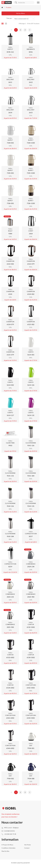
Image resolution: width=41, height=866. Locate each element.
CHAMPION (10, 261)
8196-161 (10, 52)
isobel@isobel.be (9, 831)
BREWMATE (31, 49)
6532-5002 (31, 627)
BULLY (10, 231)
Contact (27, 848)
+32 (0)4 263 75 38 (10, 834)
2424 (31, 234)
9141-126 (30, 445)
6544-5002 (31, 718)
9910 (10, 445)
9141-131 (10, 476)
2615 (31, 112)
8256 (31, 52)
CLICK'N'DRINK (31, 443)
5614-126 (30, 385)
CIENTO (30, 352)
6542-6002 (10, 718)
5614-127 (10, 415)
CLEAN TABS (10, 443)
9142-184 (10, 536)
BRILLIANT (10, 79)
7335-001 (10, 173)
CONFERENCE (30, 564)
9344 (10, 234)
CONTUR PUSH (31, 685)
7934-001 (30, 748)
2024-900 (30, 597)
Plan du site (5, 851)
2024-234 (30, 566)
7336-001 (10, 203)
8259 (10, 566)
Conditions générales (8, 848)
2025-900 (10, 627)
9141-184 (30, 476)
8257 (31, 536)
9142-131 (30, 506)
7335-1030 (31, 173)
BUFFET (10, 140)
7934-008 (30, 778)
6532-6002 (10, 657)
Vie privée (27, 845)
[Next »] (29, 30)
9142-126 (10, 506)
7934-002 (10, 778)
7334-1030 (31, 143)
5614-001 (30, 355)
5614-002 (10, 385)
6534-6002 (10, 688)
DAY (30, 745)
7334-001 (10, 143)
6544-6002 (10, 748)
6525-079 (10, 355)
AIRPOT (10, 49)
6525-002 (30, 324)
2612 (31, 82)
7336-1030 (31, 203)
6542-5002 (31, 688)
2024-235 (10, 597)
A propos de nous (7, 845)
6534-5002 (31, 657)
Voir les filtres (20, 13)
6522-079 (30, 264)
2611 (10, 82)
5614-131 (30, 415)
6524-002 (30, 294)
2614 (10, 112)
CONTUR (31, 624)
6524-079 (10, 324)
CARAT (30, 231)
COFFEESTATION (31, 533)
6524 (10, 294)
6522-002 (10, 264)
